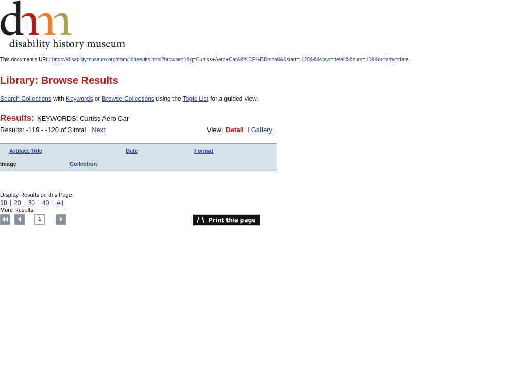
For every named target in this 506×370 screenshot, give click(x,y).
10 (3, 203)
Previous (19, 219)
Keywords (79, 98)
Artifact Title (25, 150)
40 (45, 203)
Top (5, 219)
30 (31, 203)
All (59, 203)
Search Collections (25, 98)
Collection (83, 164)
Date (132, 150)
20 (17, 203)
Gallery (261, 130)
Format (203, 150)
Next (99, 130)
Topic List (195, 98)
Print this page (226, 220)
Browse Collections (128, 98)
